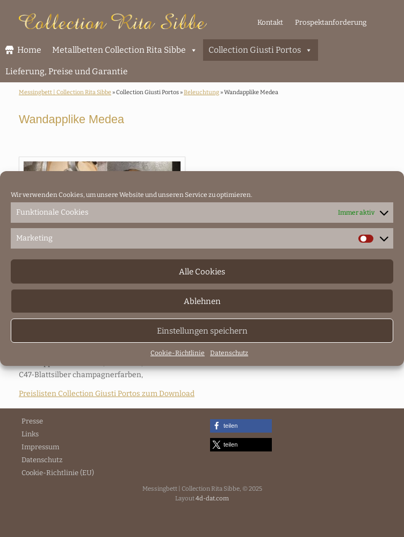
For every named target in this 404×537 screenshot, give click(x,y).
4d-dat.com (212, 498)
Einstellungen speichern (202, 331)
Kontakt (270, 22)
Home (29, 50)
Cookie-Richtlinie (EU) (57, 473)
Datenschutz (229, 353)
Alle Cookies (202, 272)
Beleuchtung (201, 92)
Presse (32, 421)
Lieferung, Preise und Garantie (66, 71)
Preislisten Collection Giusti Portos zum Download (106, 393)
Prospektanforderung (330, 22)
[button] (241, 426)
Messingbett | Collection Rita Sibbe (65, 92)
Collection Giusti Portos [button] (260, 50)
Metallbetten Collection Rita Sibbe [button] (125, 50)
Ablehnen (202, 301)
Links (30, 434)
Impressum (40, 447)
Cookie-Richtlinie (177, 353)
